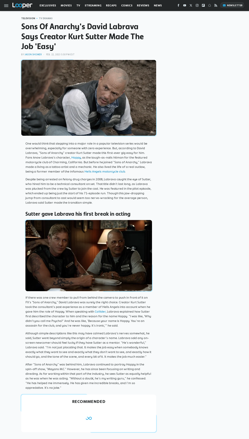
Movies (66, 5)
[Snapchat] (209, 6)
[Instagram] (197, 6)
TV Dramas (46, 18)
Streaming (93, 5)
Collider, (100, 311)
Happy (76, 157)
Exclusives (48, 5)
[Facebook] (178, 6)
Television (28, 18)
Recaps (111, 5)
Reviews (143, 5)
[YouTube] (184, 6)
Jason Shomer (33, 54)
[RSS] (216, 6)
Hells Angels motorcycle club (104, 171)
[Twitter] (191, 6)
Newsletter (233, 5)
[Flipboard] (203, 6)
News (158, 5)
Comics (127, 5)
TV (78, 5)
